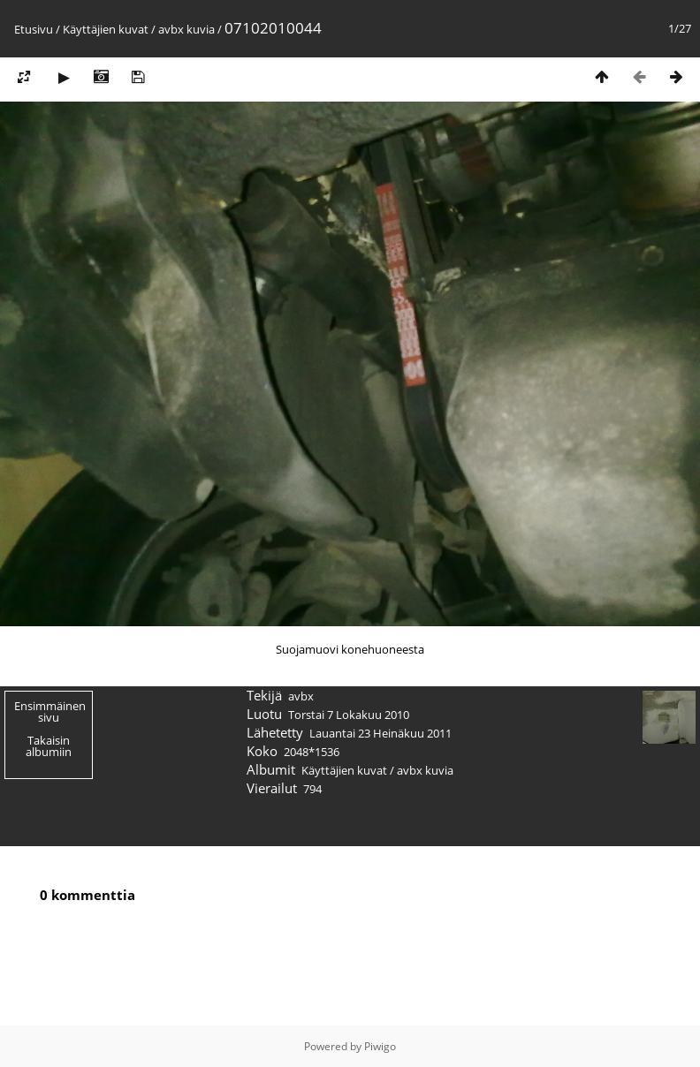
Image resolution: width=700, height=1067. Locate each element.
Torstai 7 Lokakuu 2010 (348, 715)
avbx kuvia (186, 29)
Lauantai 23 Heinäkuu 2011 (380, 733)
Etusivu (33, 29)
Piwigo (380, 1046)
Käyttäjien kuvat (105, 29)
